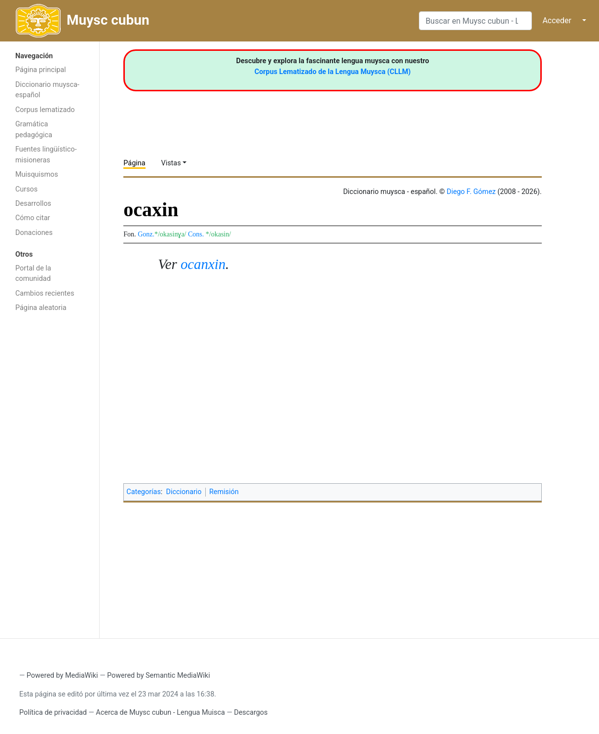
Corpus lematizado (45, 110)
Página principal (40, 70)
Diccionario (184, 492)
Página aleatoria (41, 308)
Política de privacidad (53, 712)
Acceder (556, 20)
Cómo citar (32, 218)
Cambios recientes (44, 293)
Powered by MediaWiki (62, 675)
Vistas (171, 163)
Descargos (250, 712)
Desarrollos (33, 203)
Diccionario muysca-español (47, 90)
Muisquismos (36, 174)
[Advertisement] (49, 474)
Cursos (26, 189)
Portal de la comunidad (33, 273)
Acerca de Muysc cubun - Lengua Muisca (160, 712)
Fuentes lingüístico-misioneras (46, 154)
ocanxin (203, 264)
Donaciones (34, 233)
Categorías (143, 492)
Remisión (224, 492)
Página (134, 163)
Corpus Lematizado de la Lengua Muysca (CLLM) (333, 72)
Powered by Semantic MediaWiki (158, 675)
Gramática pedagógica (33, 129)
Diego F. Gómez (471, 192)
